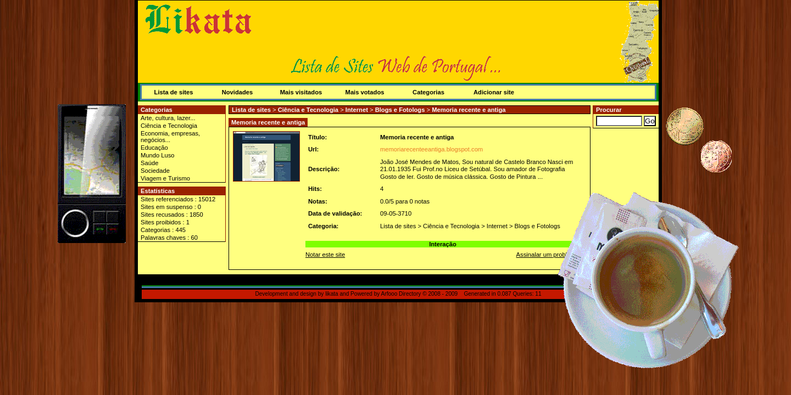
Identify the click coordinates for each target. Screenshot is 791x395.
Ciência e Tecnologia (169, 125)
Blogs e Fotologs (400, 109)
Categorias (428, 92)
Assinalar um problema (547, 254)
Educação (154, 147)
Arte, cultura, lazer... (168, 118)
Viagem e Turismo (165, 178)
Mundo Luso (158, 155)
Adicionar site (494, 92)
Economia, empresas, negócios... (170, 136)
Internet (357, 109)
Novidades (237, 92)
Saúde (149, 163)
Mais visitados (301, 92)
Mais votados (365, 92)
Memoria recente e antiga (468, 109)
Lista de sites (173, 92)
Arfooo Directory (401, 294)
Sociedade (155, 170)
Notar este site (325, 254)
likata (331, 294)
